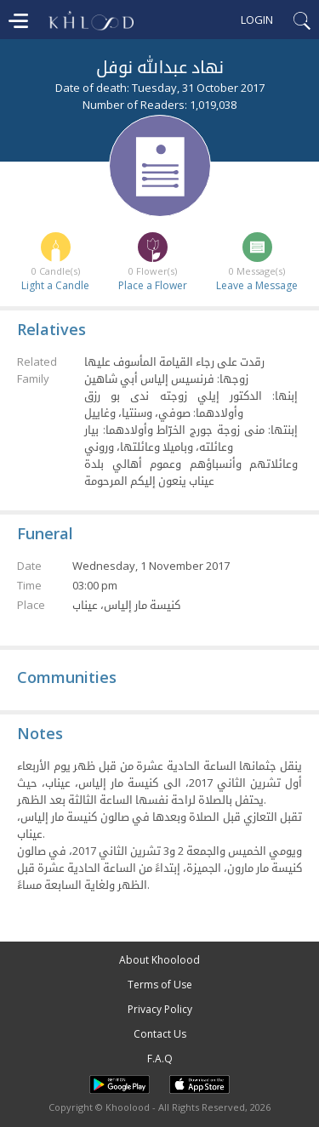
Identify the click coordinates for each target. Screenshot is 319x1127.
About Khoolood (159, 960)
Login (257, 19)
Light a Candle (55, 285)
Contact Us (160, 1034)
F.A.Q (160, 1058)
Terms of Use (160, 984)
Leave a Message (257, 285)
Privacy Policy (160, 1009)
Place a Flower (152, 285)
